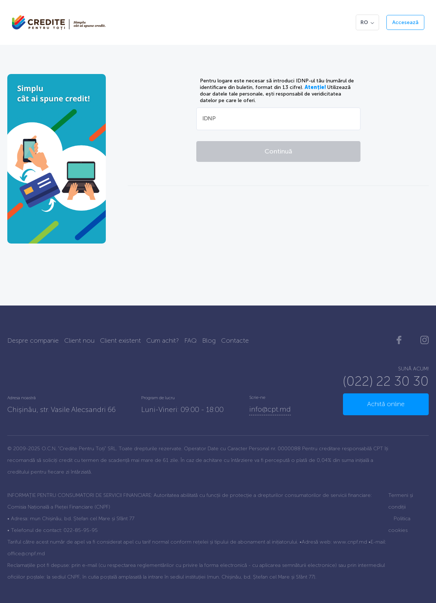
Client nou (79, 340)
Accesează (405, 22)
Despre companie (33, 340)
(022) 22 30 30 (386, 381)
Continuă (278, 151)
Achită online (386, 404)
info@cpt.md (270, 409)
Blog (209, 340)
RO (367, 22)
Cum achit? (162, 340)
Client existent (120, 340)
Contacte (235, 340)
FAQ (190, 340)
